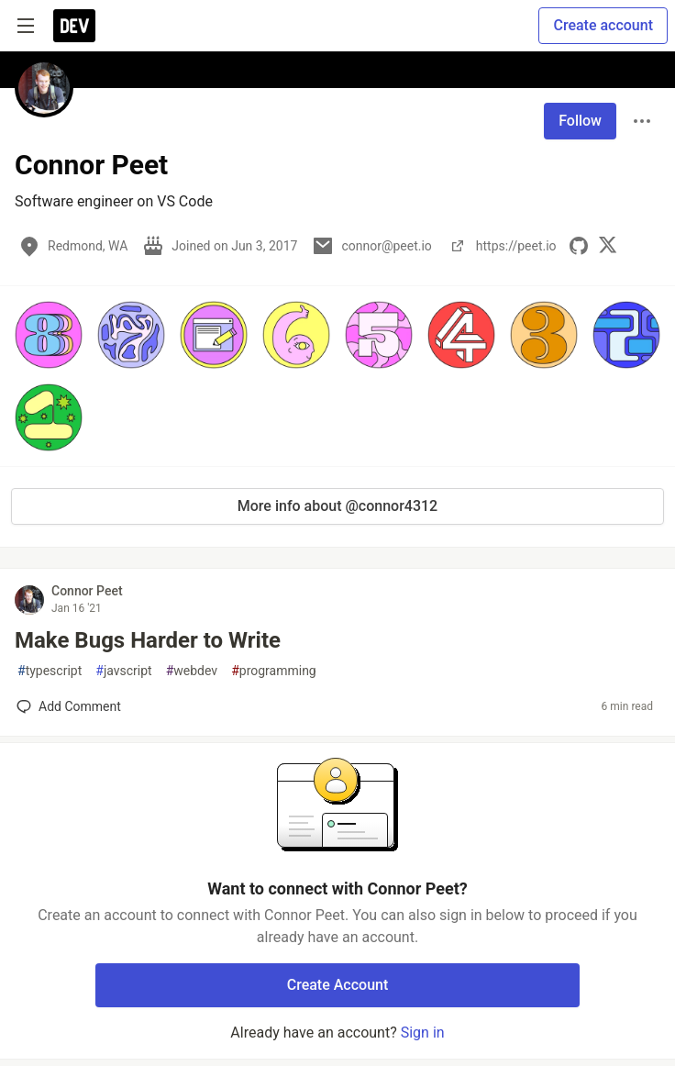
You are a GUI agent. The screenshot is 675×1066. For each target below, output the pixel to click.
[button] (49, 335)
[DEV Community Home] (74, 25)
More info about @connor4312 (337, 506)
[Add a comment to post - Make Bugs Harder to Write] (69, 706)
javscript (123, 671)
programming (273, 671)
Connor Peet (87, 590)
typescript (49, 671)
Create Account (338, 985)
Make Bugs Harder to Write (148, 640)
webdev (191, 671)
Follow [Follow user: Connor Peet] (580, 120)
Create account (603, 25)
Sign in (423, 1032)
